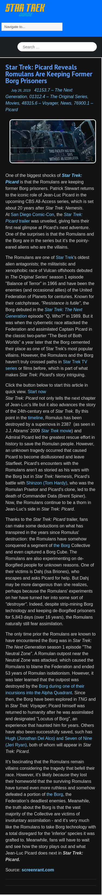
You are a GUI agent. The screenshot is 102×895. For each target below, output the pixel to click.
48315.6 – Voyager (40, 103)
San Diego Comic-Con (32, 214)
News (65, 103)
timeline (35, 417)
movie (56, 430)
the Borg (62, 545)
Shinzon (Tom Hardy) (46, 483)
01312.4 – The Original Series (58, 96)
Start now (36, 391)
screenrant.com (38, 870)
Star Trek (64, 257)
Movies (12, 103)
